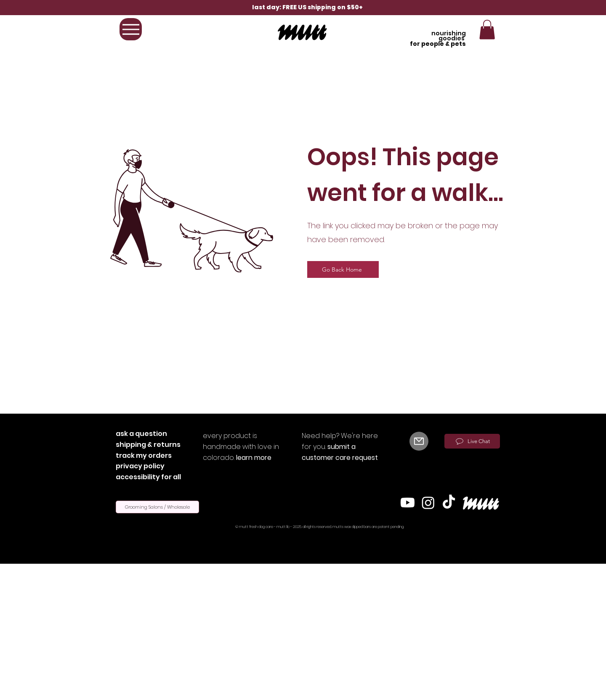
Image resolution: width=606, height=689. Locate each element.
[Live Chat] (472, 441)
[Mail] (418, 441)
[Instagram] (428, 502)
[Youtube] (407, 502)
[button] (487, 30)
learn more (253, 457)
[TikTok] (449, 502)
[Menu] (131, 29)
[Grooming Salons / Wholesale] (157, 507)
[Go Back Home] (343, 269)
